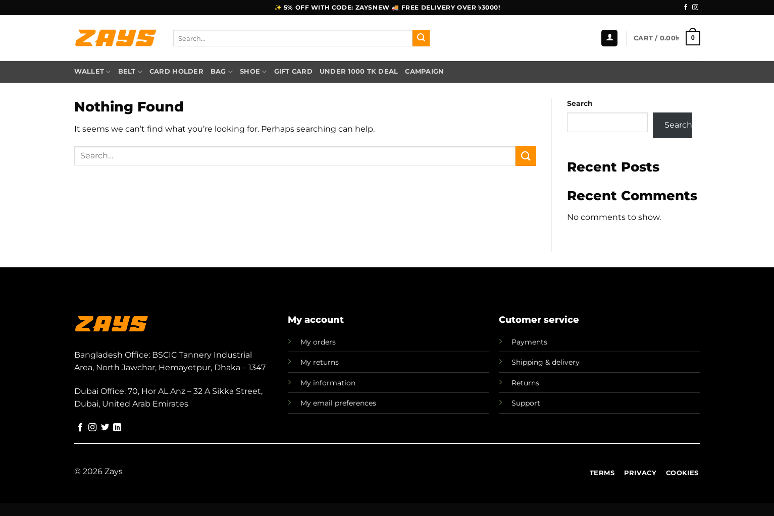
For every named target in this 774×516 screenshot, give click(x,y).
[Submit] (421, 38)
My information (327, 382)
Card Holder (176, 71)
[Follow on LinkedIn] (117, 427)
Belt (130, 72)
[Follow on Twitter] (105, 427)
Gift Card (293, 71)
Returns (525, 382)
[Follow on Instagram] (695, 7)
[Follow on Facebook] (686, 7)
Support (525, 403)
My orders (318, 342)
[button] (609, 38)
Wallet (92, 72)
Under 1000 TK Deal (359, 71)
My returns (319, 362)
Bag (222, 72)
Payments (529, 342)
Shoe (253, 72)
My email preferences (338, 403)
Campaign (424, 71)
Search (580, 103)
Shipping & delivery (545, 362)
